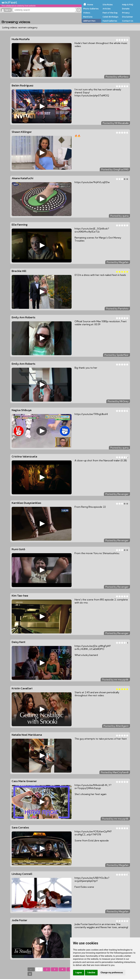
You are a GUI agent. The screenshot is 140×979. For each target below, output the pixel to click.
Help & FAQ (127, 4)
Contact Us (127, 20)
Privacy (126, 12)
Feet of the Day (110, 12)
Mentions (87, 16)
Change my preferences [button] (112, 972)
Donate (125, 8)
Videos (86, 12)
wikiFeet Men (89, 20)
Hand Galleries (110, 20)
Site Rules (108, 4)
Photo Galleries (91, 8)
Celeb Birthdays (110, 16)
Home (90, 4)
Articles (107, 8)
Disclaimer (127, 16)
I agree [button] (78, 972)
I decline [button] (91, 972)
